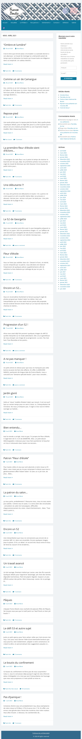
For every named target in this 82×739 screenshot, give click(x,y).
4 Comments (18, 71)
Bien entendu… (12, 427)
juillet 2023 (63, 219)
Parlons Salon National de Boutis (68, 138)
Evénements (46, 23)
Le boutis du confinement (18, 662)
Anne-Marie (20, 48)
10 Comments (25, 689)
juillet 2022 (63, 244)
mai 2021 (63, 274)
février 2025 (63, 180)
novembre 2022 (65, 236)
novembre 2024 (65, 187)
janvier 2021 (64, 282)
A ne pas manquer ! (14, 359)
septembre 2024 (65, 191)
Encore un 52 (11, 529)
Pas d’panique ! (12, 697)
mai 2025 (63, 174)
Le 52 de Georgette (14, 219)
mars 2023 (63, 227)
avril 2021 (63, 276)
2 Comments (18, 555)
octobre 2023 (64, 214)
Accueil (5, 23)
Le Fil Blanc (23, 23)
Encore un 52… (12, 288)
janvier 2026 (64, 157)
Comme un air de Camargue (19, 79)
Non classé (8, 139)
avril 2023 (63, 225)
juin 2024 (63, 197)
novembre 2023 (65, 212)
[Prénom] (68, 68)
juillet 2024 (63, 195)
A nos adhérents (69, 121)
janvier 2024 (64, 208)
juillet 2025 (63, 170)
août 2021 (63, 268)
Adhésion (66, 23)
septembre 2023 (65, 217)
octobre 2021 (64, 263)
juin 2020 (63, 289)
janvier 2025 (64, 183)
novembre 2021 (65, 261)
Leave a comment (19, 245)
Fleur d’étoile (11, 253)
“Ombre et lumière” (14, 44)
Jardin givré (10, 393)
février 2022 (63, 255)
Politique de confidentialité (41, 733)
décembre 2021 (65, 259)
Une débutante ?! (13, 185)
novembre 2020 (65, 287)
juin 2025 (63, 172)
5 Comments (18, 105)
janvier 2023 (64, 231)
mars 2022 (63, 253)
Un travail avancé (13, 563)
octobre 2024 (64, 189)
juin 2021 (63, 272)
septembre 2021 (65, 265)
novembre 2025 (65, 161)
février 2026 (63, 155)
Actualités (14, 23)
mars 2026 (63, 153)
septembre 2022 (65, 240)
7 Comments (18, 177)
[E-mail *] (68, 73)
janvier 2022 (64, 257)
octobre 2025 (64, 163)
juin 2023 (63, 221)
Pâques (7, 600)
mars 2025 (63, 178)
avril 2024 (63, 202)
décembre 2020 (65, 284)
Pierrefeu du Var (65, 97)
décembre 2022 (65, 234)
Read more (10, 64)
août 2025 (63, 168)
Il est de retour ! (65, 108)
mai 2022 (63, 248)
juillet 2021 (63, 270)
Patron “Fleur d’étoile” (16, 458)
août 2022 (63, 242)
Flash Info (8, 71)
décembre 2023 (65, 210)
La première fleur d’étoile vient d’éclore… (21, 149)
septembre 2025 (65, 166)
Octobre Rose (64, 95)
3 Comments (18, 316)
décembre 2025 (65, 159)
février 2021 (63, 280)
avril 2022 (63, 250)
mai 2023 (63, 223)
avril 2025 (63, 176)
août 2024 (63, 193)
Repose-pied (10, 113)
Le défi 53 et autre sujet (17, 628)
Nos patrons (34, 23)
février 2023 (63, 229)
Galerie (74, 23)
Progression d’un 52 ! (15, 324)
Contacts (56, 23)
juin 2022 (63, 246)
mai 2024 (63, 200)
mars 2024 (63, 204)
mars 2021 (63, 278)
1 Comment (18, 139)
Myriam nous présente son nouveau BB (69, 132)
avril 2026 (63, 151)
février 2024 (63, 206)
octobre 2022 (64, 238)
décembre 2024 (65, 185)
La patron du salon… (15, 492)
